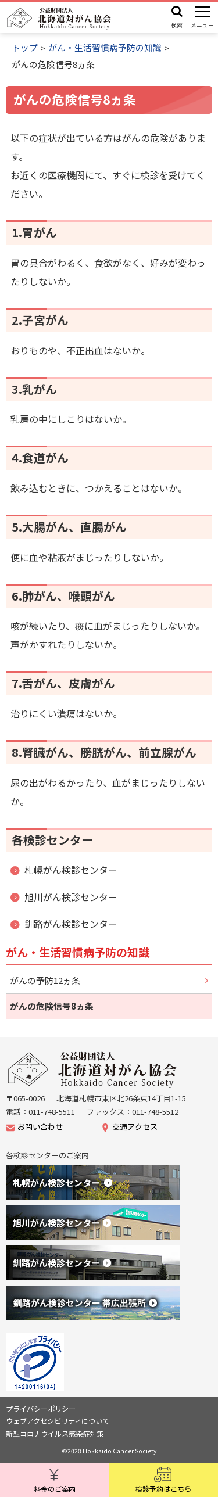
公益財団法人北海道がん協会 (93, 1069)
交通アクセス (135, 1127)
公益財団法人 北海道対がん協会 (59, 18)
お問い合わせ (40, 1127)
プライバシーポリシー (41, 1408)
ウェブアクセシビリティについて (57, 1421)
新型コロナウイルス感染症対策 (54, 1433)
